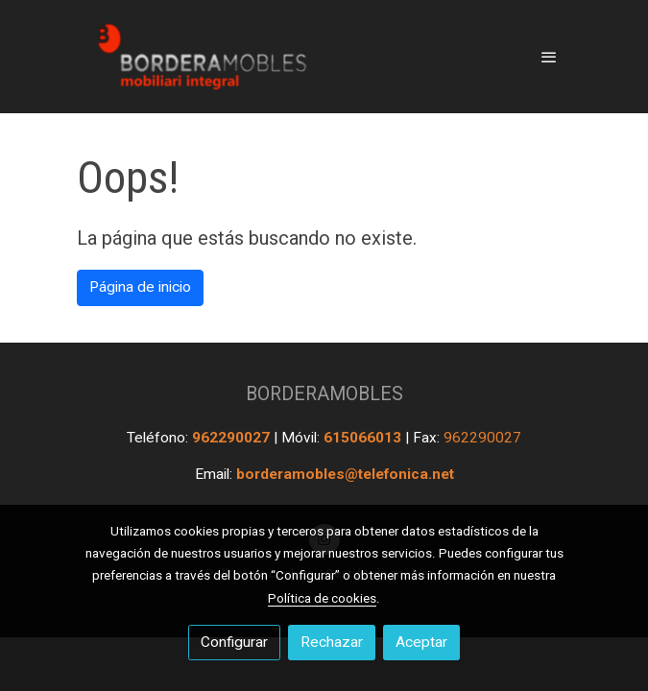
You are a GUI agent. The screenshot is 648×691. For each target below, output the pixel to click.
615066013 (364, 437)
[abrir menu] (549, 56)
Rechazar (331, 642)
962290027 (233, 437)
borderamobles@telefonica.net (345, 474)
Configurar (234, 642)
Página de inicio (140, 287)
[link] (199, 56)
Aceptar (421, 642)
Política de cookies (322, 598)
